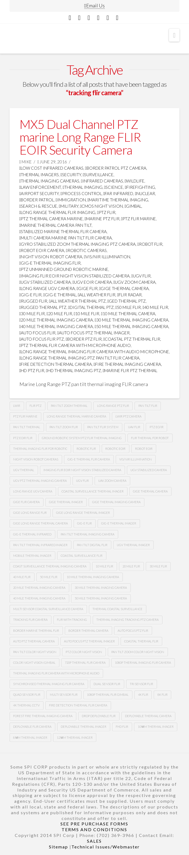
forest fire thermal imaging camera (42, 716)
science (113, 187)
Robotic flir (86, 448)
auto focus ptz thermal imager (93, 332)
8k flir (163, 694)
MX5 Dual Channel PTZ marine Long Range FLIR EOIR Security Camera (80, 137)
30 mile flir (32, 313)
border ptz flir (84, 339)
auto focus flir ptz (41, 339)
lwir (16, 405)
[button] (174, 35)
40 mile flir (155, 307)
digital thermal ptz (91, 307)
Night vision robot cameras (35, 459)
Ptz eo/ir (157, 427)
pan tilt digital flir (92, 545)
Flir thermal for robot (150, 438)
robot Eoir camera (42, 250)
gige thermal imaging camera (116, 502)
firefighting (140, 187)
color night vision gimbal (34, 662)
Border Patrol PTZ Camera (115, 168)
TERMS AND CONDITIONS (94, 829)
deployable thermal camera (148, 716)
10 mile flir (87, 313)
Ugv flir (141, 275)
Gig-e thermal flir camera (89, 459)
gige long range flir (30, 512)
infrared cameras (102, 180)
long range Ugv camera (47, 288)
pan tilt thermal (26, 427)
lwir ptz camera (128, 416)
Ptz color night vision (84, 652)
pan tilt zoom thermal (69, 405)
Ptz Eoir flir (23, 438)
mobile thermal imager (32, 555)
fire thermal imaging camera (127, 364)
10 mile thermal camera (128, 313)
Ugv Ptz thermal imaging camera (40, 480)
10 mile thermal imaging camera (93, 577)
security (70, 174)
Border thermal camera (88, 630)
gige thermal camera (124, 288)
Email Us (94, 5)
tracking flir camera (30, 619)
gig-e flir (30, 294)
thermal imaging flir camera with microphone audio (56, 673)
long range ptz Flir (113, 405)
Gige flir (87, 288)
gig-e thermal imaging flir (50, 262)
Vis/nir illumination (107, 256)
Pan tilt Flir (147, 405)
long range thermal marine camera (76, 416)
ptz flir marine (138, 218)
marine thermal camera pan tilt (55, 225)
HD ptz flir (32, 370)
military (68, 206)
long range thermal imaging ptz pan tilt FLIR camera (79, 357)
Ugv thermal (23, 470)
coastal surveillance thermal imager (93, 491)
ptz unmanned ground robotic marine (64, 269)
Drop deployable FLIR (99, 716)
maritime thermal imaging (118, 199)
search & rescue (38, 206)
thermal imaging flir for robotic (40, 448)
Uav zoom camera (112, 480)
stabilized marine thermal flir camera (63, 231)
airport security (39, 193)
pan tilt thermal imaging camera (87, 534)
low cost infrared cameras (51, 168)
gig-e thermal (59, 294)
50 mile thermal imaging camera (131, 326)
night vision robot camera (51, 256)
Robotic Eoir (115, 448)
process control (81, 193)
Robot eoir (144, 448)
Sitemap (58, 846)
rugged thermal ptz (43, 307)
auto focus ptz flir (133, 630)
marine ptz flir (102, 218)
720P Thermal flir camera (85, 662)
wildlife (135, 180)
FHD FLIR (122, 726)
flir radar (129, 294)
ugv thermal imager (133, 545)
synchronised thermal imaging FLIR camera (48, 684)
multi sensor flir (64, 694)
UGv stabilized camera (148, 470)
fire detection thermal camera (55, 364)
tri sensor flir (141, 684)
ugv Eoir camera (92, 282)
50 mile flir (128, 307)
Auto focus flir (37, 332)
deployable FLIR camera (32, 726)
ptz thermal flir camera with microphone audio (75, 345)
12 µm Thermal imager (75, 737)
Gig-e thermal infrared (32, 534)
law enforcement (40, 187)
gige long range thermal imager (83, 512)
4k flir (143, 694)
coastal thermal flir (141, 641)
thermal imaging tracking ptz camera (127, 619)
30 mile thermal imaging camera (131, 319)
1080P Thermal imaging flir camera (143, 662)
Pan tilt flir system (102, 427)
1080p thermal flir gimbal (108, 694)
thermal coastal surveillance (117, 609)
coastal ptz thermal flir (132, 339)
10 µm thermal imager (156, 726)
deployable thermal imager (83, 726)
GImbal (132, 206)
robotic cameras (86, 250)
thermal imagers (39, 174)
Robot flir (149, 244)
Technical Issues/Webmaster (105, 846)
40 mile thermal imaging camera (56, 326)
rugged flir (33, 300)
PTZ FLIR (106, 212)
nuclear (145, 193)
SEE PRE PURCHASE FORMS (94, 823)
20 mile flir (59, 313)
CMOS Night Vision (101, 206)
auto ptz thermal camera (34, 641)
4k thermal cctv (26, 705)
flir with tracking (72, 619)
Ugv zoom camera (135, 282)
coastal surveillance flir (82, 555)
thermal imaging (83, 187)
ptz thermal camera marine (51, 218)
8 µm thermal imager (30, 737)
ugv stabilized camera (45, 282)
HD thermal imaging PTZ (73, 370)
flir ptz (36, 405)
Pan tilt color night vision (34, 652)
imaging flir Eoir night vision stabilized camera (74, 275)
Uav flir (134, 427)
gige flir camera (26, 502)
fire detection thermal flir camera (78, 705)
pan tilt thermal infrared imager (40, 545)
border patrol (36, 199)
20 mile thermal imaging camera (56, 319)
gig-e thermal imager (118, 523)
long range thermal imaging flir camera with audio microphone (94, 351)
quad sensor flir (26, 694)
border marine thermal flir (36, 630)
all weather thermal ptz (77, 300)
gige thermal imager (66, 502)
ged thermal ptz (126, 300)
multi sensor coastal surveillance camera (48, 609)
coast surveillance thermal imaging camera (49, 566)
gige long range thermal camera (40, 523)
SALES (94, 841)
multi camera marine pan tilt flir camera (65, 237)
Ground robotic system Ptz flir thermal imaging (82, 438)
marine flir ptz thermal (130, 370)
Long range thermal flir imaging (57, 212)
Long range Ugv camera (32, 491)
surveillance (98, 174)
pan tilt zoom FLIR (64, 427)
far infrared (118, 193)
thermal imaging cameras (49, 180)
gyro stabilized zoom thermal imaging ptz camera (77, 244)
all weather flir (97, 294)
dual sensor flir (107, 684)
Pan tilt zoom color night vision (137, 652)
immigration (71, 199)
